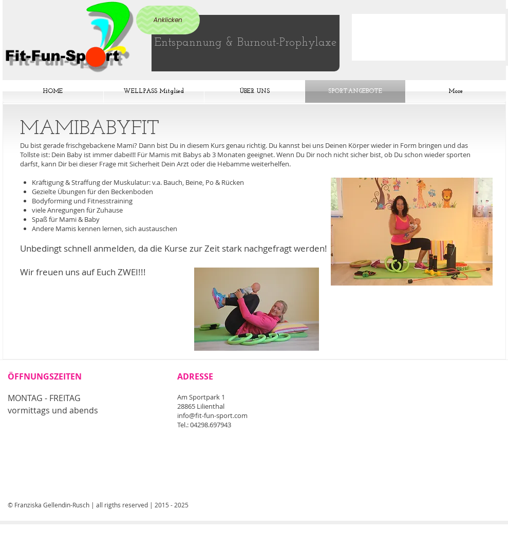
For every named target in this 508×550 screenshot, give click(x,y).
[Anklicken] (168, 20)
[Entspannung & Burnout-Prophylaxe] (246, 43)
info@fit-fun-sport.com (212, 415)
